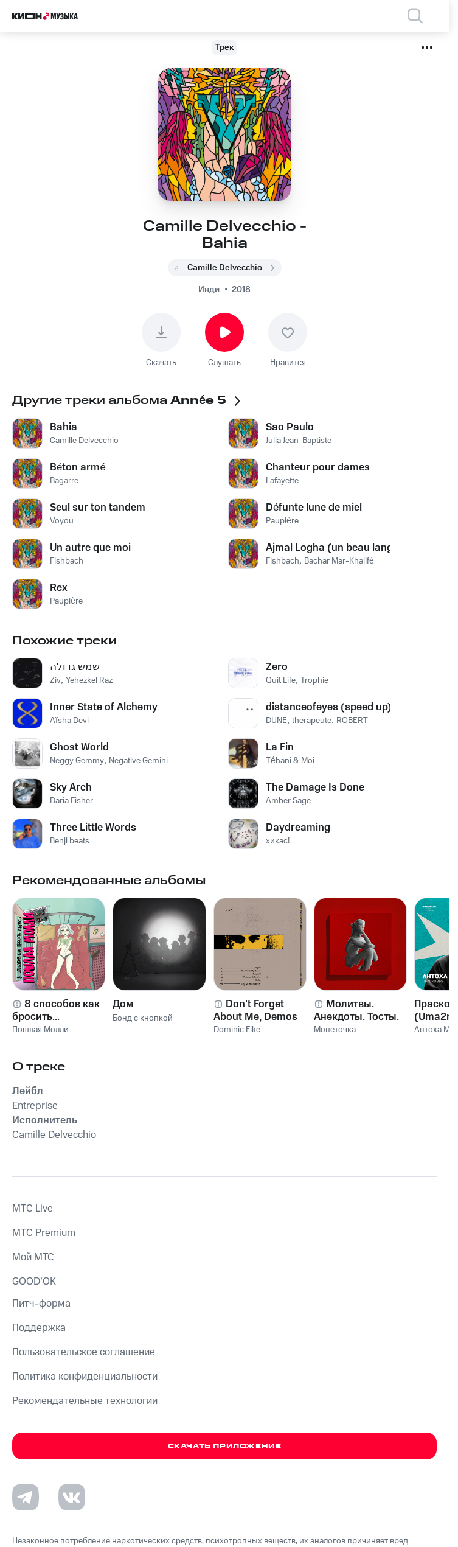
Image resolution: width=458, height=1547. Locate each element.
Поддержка (39, 1328)
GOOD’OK (34, 1281)
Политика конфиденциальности (85, 1376)
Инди (209, 290)
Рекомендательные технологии (85, 1401)
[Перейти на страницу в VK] (71, 1497)
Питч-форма (41, 1303)
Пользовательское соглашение (83, 1352)
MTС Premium (43, 1233)
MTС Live (32, 1208)
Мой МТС (33, 1257)
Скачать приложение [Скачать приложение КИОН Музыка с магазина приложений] (225, 1446)
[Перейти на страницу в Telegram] (25, 1497)
